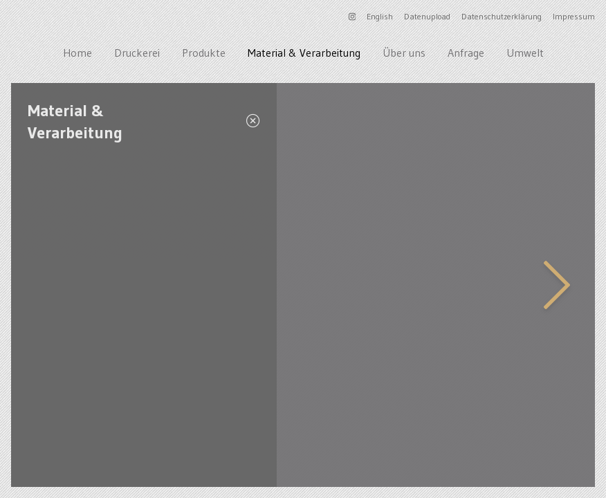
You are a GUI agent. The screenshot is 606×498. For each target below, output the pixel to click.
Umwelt (525, 52)
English (380, 16)
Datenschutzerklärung (501, 16)
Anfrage (466, 52)
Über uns (404, 52)
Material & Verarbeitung (304, 52)
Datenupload (427, 16)
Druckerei (137, 52)
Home (77, 52)
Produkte (204, 52)
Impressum (574, 16)
